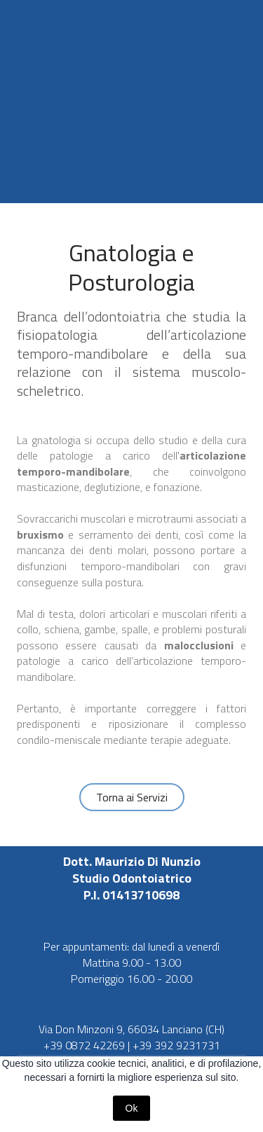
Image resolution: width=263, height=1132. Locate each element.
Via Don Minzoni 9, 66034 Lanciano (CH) (131, 1029)
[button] (131, 797)
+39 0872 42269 (84, 1045)
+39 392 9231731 (176, 1045)
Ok (132, 1108)
